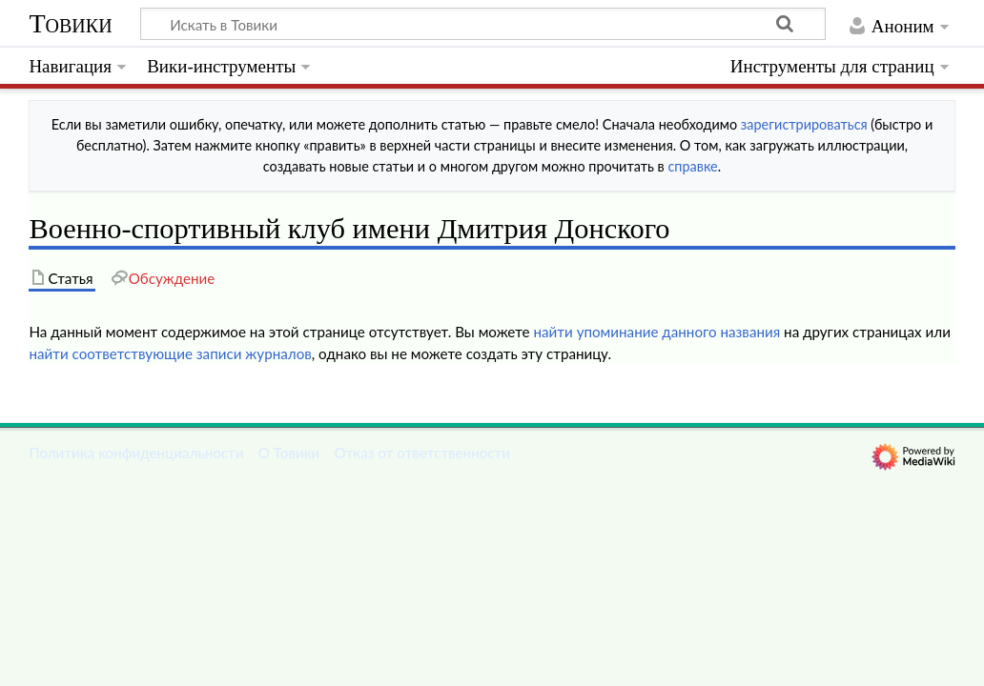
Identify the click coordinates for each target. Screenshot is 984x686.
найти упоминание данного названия (656, 331)
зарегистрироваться (804, 124)
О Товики (289, 452)
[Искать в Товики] (483, 24)
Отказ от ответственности (422, 452)
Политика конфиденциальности (136, 452)
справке (692, 166)
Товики (70, 23)
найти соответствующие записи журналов (170, 353)
